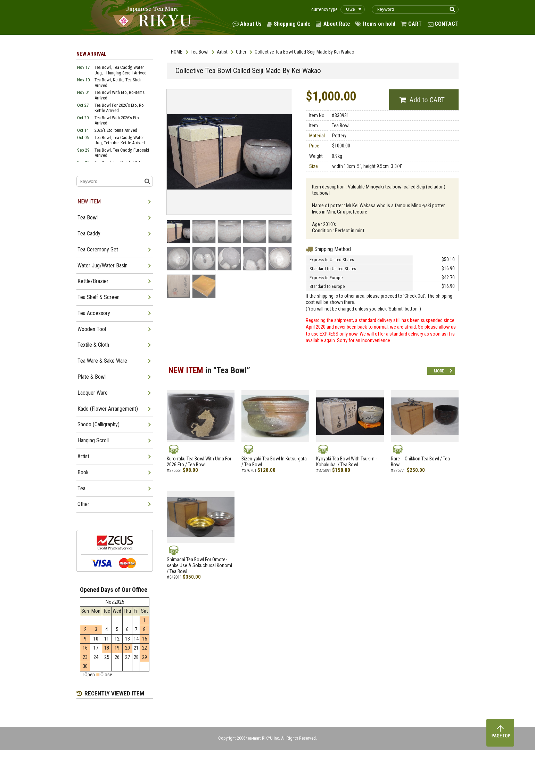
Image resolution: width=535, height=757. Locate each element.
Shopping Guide (292, 24)
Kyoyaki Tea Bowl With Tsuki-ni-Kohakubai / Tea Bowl (346, 461)
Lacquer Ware (92, 392)
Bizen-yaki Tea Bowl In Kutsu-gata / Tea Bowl (274, 461)
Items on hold (379, 24)
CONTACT (447, 24)
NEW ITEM (89, 201)
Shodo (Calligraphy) (98, 424)
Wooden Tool (91, 329)
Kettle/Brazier (92, 281)
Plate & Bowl (91, 376)
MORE (439, 371)
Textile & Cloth (93, 344)
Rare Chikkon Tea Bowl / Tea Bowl (420, 461)
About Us (251, 24)
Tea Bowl (199, 52)
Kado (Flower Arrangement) (107, 408)
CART (415, 24)
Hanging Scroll (93, 440)
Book (83, 472)
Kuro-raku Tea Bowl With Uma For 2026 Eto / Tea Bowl (199, 461)
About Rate (336, 24)
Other (241, 52)
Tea (81, 488)
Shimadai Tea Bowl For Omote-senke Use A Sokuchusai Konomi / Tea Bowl (199, 565)
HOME (176, 52)
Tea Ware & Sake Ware (102, 360)
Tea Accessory (93, 313)
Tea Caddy (88, 233)
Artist (222, 52)
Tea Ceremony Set (97, 249)
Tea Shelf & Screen (98, 297)
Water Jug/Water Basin (102, 265)
